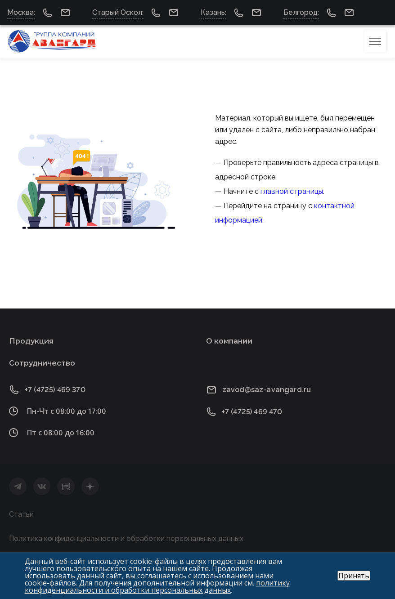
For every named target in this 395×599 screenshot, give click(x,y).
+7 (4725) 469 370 (55, 389)
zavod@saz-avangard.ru (266, 389)
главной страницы (291, 191)
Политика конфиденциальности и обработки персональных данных (126, 538)
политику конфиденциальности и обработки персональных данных (157, 586)
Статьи (21, 514)
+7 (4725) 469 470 (252, 411)
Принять (353, 576)
